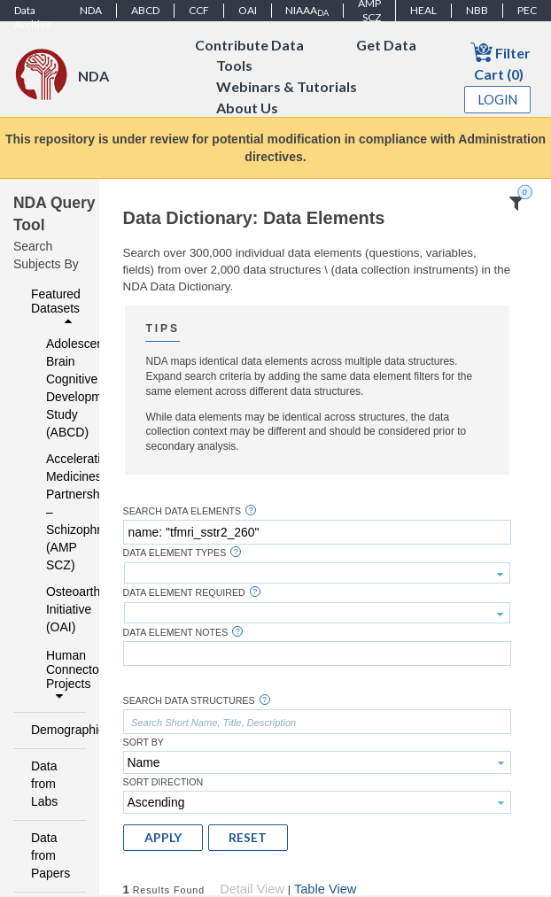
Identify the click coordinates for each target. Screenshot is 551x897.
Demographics (53, 730)
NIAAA (307, 11)
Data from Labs (44, 783)
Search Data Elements (182, 511)
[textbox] (317, 532)
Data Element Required (184, 593)
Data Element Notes (176, 633)
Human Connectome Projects (61, 675)
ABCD (145, 10)
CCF (199, 10)
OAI (247, 10)
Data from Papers (50, 855)
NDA (91, 10)
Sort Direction (163, 782)
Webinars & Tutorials (286, 87)
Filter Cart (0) (500, 61)
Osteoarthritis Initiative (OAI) (54, 609)
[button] (163, 837)
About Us (247, 108)
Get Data (386, 44)
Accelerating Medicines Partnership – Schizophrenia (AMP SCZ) (54, 512)
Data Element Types (175, 553)
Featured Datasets (56, 307)
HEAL (423, 10)
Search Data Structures (189, 701)
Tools (234, 66)
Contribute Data (249, 44)
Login (497, 99)
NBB (477, 10)
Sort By (143, 742)
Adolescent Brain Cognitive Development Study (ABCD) (54, 387)
